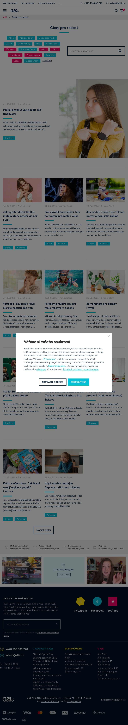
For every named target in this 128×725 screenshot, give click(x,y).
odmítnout (41, 369)
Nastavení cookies (57, 366)
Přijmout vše (49, 359)
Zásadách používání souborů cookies (81, 369)
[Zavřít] (108, 336)
